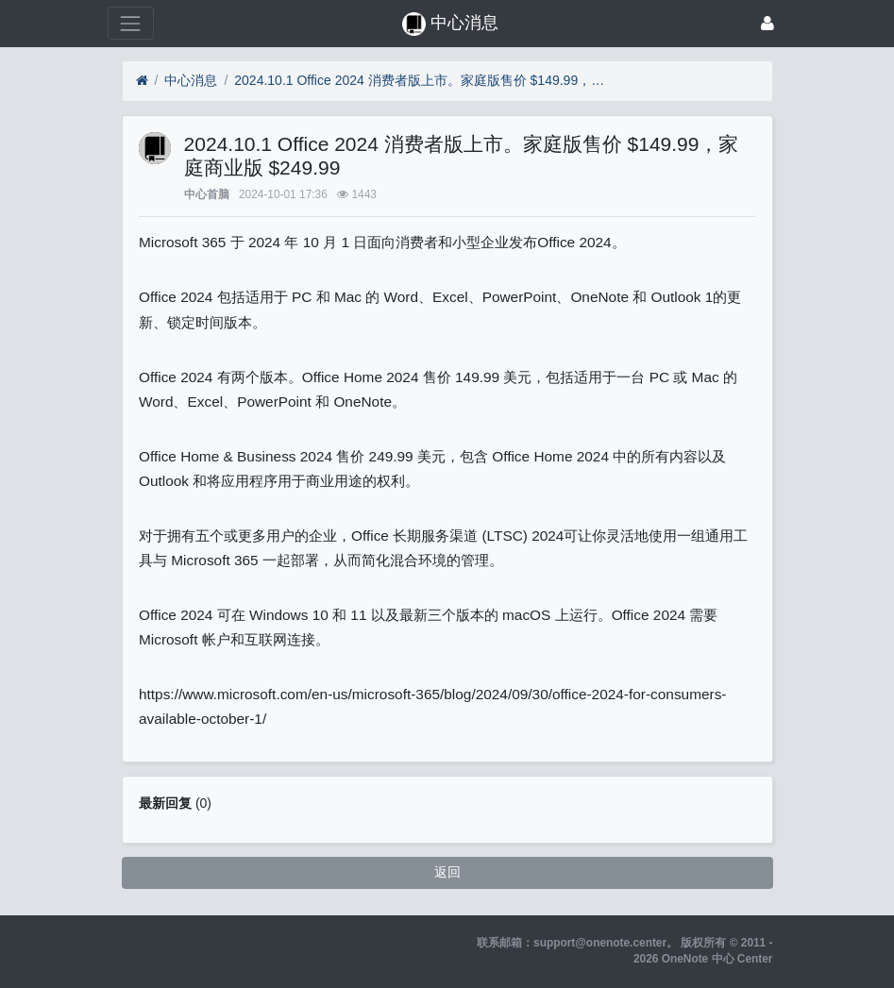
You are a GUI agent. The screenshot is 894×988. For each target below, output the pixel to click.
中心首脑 (206, 194)
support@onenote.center (599, 942)
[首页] (142, 81)
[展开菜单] (131, 23)
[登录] (767, 23)
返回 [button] (447, 871)
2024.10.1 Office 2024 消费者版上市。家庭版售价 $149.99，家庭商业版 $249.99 (423, 80)
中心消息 (190, 80)
